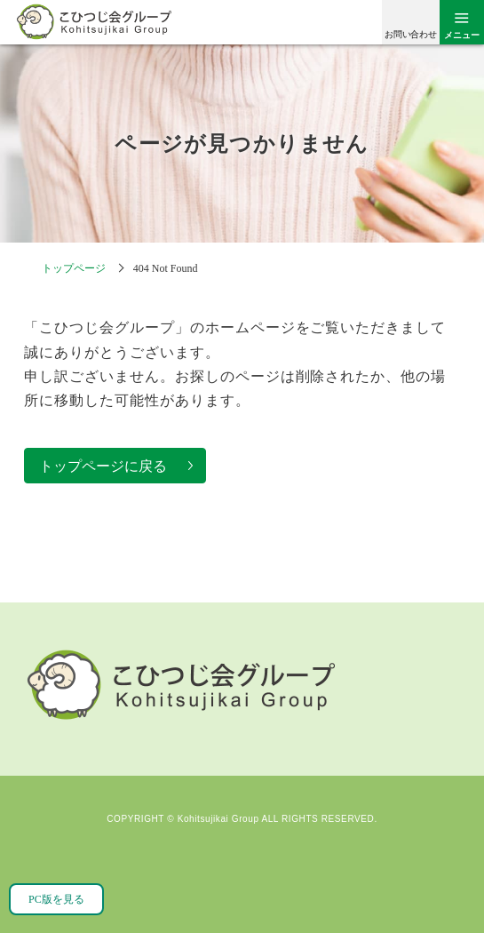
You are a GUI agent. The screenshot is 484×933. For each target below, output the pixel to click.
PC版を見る (56, 899)
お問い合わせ (410, 34)
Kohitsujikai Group (218, 819)
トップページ (74, 268)
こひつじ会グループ (92, 22)
